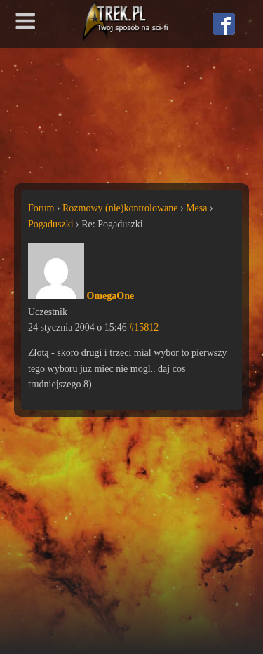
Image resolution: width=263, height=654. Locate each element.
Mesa (196, 208)
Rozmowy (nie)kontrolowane (119, 208)
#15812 (144, 327)
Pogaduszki (51, 224)
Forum (41, 208)
